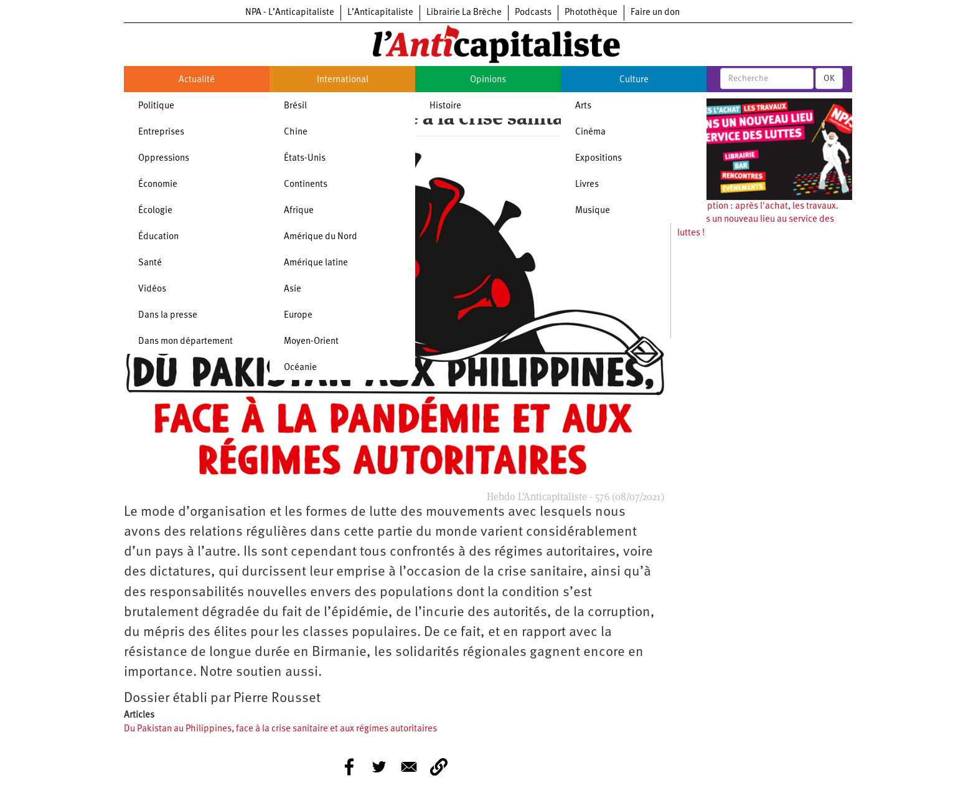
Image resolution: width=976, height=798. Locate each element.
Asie (292, 289)
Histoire (445, 106)
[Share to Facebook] (349, 766)
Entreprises (161, 132)
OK (829, 78)
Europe (298, 315)
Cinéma (590, 132)
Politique (156, 106)
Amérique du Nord (320, 237)
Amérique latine (316, 263)
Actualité (197, 80)
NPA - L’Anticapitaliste (289, 12)
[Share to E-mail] (408, 766)
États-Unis (305, 158)
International (342, 80)
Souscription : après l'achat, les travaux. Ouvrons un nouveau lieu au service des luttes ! (757, 220)
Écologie (155, 211)
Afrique (299, 211)
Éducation (158, 237)
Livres (587, 184)
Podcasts (533, 12)
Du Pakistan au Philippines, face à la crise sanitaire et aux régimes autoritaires (280, 729)
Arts (583, 106)
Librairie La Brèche (464, 12)
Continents (305, 184)
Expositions (598, 158)
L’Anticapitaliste (380, 12)
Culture (634, 80)
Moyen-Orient (311, 341)
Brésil (295, 106)
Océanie (300, 368)
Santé (150, 263)
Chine (295, 132)
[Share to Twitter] (379, 766)
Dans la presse (167, 315)
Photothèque (591, 12)
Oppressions (163, 158)
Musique (592, 211)
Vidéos (152, 289)
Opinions (488, 80)
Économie (157, 184)
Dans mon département (185, 341)
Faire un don (655, 12)
